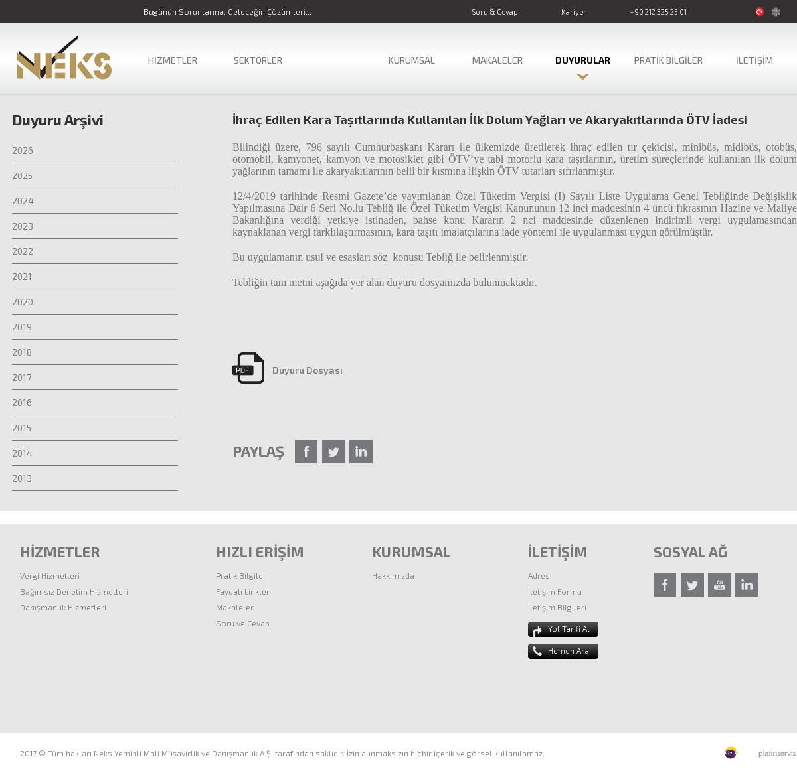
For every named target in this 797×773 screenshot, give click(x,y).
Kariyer (573, 11)
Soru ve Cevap (243, 623)
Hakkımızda (393, 575)
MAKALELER (497, 60)
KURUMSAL (412, 60)
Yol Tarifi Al (569, 628)
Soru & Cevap (495, 11)
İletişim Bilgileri (557, 607)
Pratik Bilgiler (241, 575)
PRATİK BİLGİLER (668, 60)
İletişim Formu (555, 591)
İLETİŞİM (754, 60)
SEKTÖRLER (258, 60)
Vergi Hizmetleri (50, 575)
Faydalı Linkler (243, 591)
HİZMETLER (172, 60)
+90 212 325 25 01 (658, 11)
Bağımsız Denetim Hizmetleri (74, 591)
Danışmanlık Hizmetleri (63, 607)
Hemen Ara (568, 650)
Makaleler (235, 607)
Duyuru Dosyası (307, 370)
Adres (539, 575)
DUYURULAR (582, 60)
